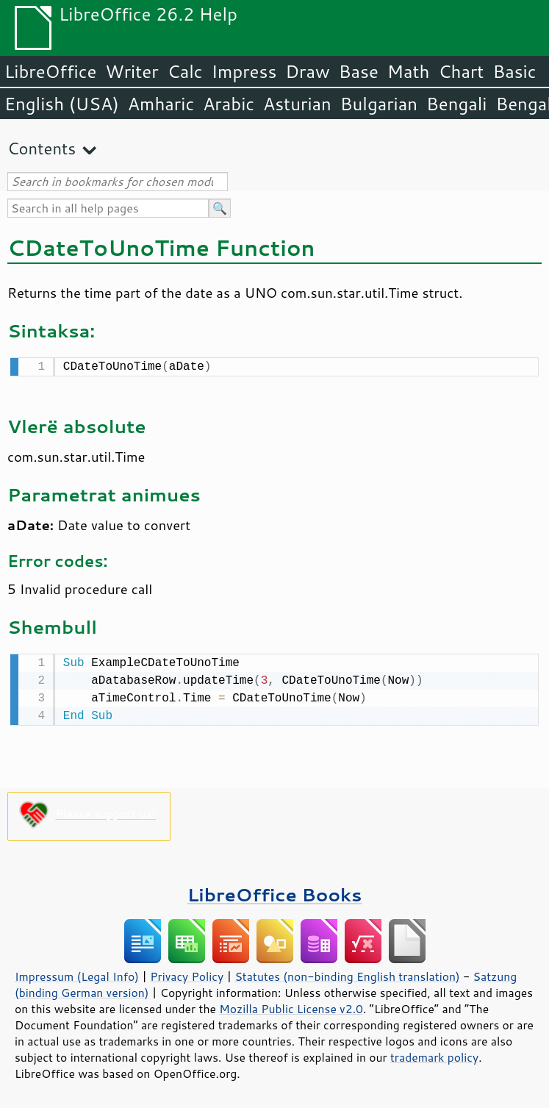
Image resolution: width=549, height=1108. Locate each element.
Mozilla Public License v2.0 (291, 1006)
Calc (185, 71)
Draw (307, 71)
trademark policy (434, 1054)
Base (358, 71)
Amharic (161, 103)
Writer (131, 71)
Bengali (456, 103)
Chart (461, 71)
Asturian (297, 103)
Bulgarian (378, 103)
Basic (514, 71)
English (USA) (61, 103)
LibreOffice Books (274, 891)
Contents (41, 148)
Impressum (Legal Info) (77, 973)
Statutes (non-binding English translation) (346, 973)
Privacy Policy (186, 973)
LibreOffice (50, 71)
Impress (244, 71)
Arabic (228, 103)
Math (408, 71)
